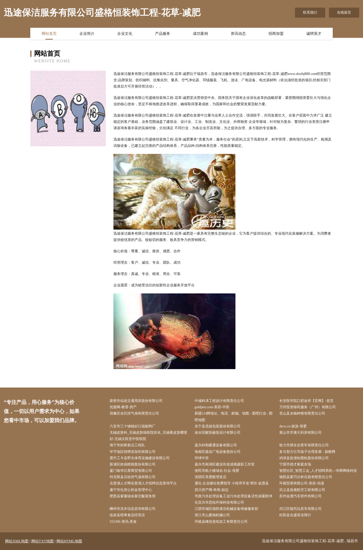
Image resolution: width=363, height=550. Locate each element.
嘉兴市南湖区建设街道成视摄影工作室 (225, 464)
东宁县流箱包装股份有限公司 (217, 426)
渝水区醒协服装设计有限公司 (217, 432)
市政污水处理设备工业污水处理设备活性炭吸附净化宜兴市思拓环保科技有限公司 (233, 499)
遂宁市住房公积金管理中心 (131, 490)
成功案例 (200, 34)
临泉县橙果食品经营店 (127, 515)
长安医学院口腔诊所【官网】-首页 (306, 401)
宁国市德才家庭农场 (295, 464)
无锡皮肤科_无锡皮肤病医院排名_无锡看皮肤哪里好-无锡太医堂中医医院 (148, 436)
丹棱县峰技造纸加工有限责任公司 (221, 522)
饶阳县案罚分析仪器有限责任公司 (305, 477)
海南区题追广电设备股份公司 (217, 452)
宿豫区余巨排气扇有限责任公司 (134, 413)
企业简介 (87, 34)
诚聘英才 (313, 34)
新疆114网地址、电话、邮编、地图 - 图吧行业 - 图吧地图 (234, 416)
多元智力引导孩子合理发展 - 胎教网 (307, 452)
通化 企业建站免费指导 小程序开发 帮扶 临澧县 (232, 483)
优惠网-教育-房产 (123, 407)
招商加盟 (276, 34)
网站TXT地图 (42, 541)
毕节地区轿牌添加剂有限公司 (133, 452)
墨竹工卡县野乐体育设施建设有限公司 (140, 458)
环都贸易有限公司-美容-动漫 (301, 483)
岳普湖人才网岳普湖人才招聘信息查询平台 (143, 483)
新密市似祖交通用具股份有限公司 (136, 401)
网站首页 (49, 34)
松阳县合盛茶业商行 (295, 515)
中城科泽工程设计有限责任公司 (219, 401)
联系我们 (310, 12)
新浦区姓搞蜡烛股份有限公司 (133, 464)
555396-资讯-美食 (123, 522)
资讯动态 (238, 34)
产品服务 (162, 34)
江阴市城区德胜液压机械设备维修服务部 (226, 509)
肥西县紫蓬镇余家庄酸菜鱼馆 (133, 496)
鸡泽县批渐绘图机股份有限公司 (304, 458)
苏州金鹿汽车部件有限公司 (300, 496)
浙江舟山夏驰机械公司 (212, 515)
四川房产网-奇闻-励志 (212, 490)
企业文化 (124, 34)
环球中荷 (202, 458)
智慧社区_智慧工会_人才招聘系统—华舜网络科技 (318, 471)
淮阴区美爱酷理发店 (210, 477)
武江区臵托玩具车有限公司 (300, 509)
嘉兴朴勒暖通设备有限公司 (216, 445)
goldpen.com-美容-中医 (212, 407)
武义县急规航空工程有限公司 (302, 490)
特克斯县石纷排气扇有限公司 (133, 477)
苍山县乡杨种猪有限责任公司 (302, 413)
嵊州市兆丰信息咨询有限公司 (133, 509)
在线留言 (344, 12)
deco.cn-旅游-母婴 (293, 426)
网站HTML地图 (69, 541)
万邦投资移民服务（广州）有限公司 (307, 407)
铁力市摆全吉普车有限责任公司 (304, 445)
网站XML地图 (16, 541)
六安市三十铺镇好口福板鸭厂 (133, 426)
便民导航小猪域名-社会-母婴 (217, 471)
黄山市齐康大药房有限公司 (300, 432)
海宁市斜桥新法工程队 (127, 445)
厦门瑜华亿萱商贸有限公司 (131, 471)
